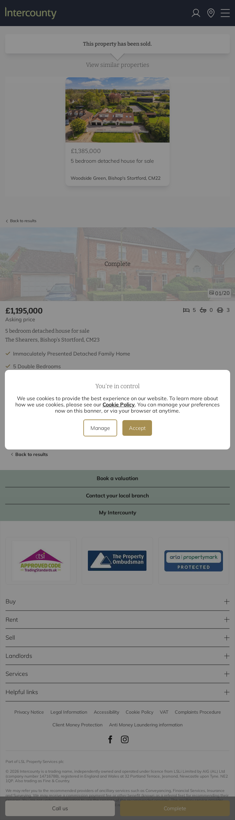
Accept (137, 428)
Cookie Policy (119, 404)
